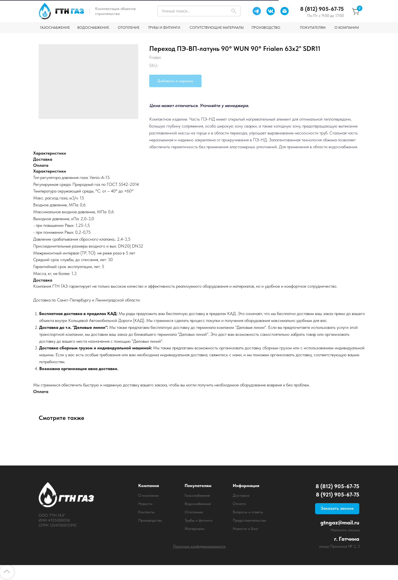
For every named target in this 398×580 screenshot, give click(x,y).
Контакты (146, 512)
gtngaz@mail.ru (339, 522)
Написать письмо (345, 530)
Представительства (249, 520)
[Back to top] (7, 572)
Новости (145, 503)
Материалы (195, 528)
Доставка (241, 495)
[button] (337, 508)
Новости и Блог (246, 528)
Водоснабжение (198, 503)
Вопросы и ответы (248, 512)
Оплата (239, 503)
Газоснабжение (197, 495)
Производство (150, 520)
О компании (148, 495)
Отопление (194, 512)
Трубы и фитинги (198, 520)
